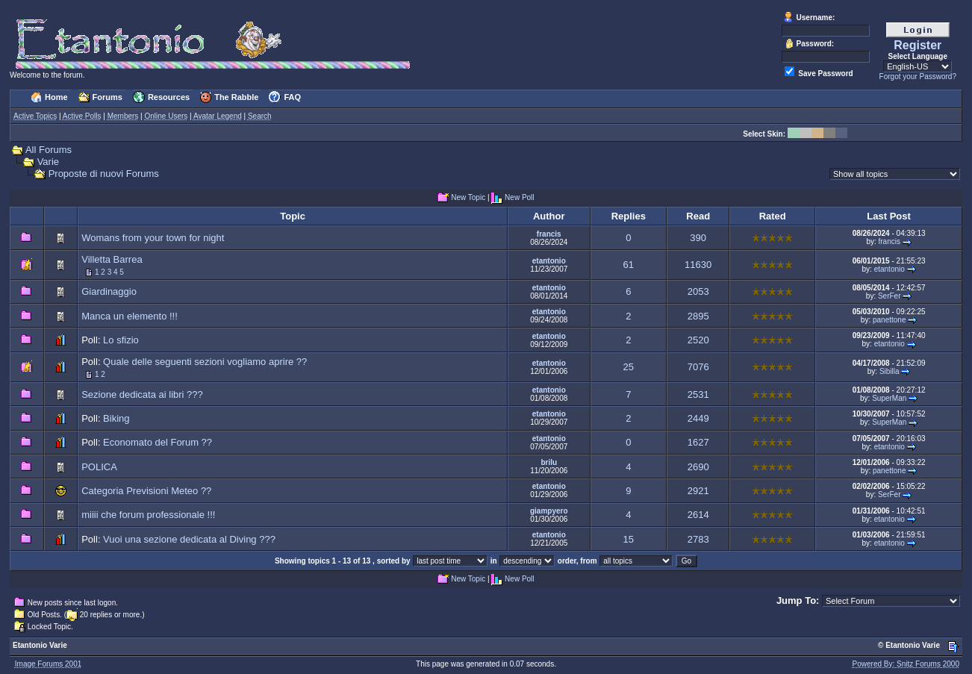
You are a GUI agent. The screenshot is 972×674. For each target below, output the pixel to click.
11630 (698, 264)
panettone (889, 320)
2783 (698, 539)
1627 (698, 442)
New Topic (468, 198)
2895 (698, 316)
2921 (698, 490)
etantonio (549, 261)
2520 (698, 340)
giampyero (549, 511)
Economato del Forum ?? (157, 442)
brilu (548, 462)
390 (698, 237)
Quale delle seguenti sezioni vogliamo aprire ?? (205, 361)
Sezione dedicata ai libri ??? (142, 394)
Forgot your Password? (917, 76)
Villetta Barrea (111, 259)
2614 (698, 514)
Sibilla (889, 371)
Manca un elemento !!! (129, 316)
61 (628, 264)
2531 (698, 394)
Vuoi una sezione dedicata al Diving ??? (189, 539)
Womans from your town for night (152, 237)
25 (628, 366)
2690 (698, 466)
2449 (698, 418)
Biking (116, 418)
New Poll (519, 198)
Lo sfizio (121, 340)
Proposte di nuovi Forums (104, 173)
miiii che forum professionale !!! (148, 514)
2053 (698, 291)
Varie (48, 161)
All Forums (48, 149)
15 (628, 539)
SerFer (889, 296)
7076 (698, 366)
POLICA (98, 466)
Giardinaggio (109, 291)
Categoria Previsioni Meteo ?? (146, 490)
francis (549, 234)
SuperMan (889, 398)
